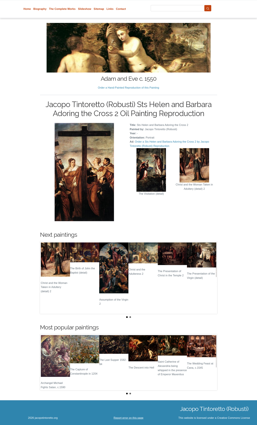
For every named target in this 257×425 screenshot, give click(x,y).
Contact (121, 9)
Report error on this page (129, 417)
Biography (40, 9)
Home (27, 9)
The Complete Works (62, 9)
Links (109, 9)
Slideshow (84, 9)
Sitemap (99, 9)
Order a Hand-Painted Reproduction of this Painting (128, 87)
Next (212, 277)
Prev (45, 277)
